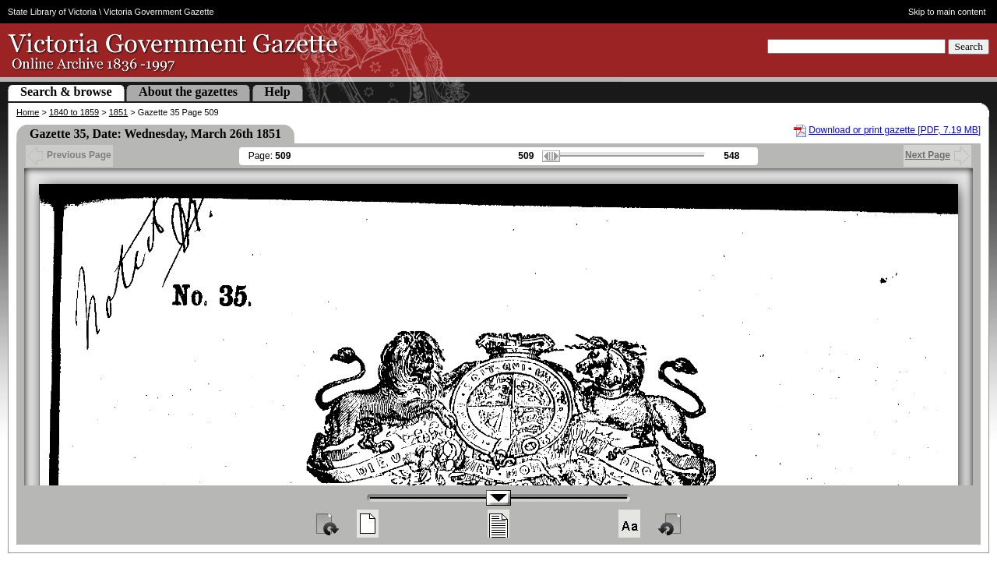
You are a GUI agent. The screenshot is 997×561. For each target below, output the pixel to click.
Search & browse (66, 91)
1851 (118, 112)
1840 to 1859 (74, 112)
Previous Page (69, 155)
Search (968, 46)
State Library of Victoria (52, 11)
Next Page (937, 155)
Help (278, 91)
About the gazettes (188, 91)
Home (27, 112)
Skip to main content (947, 11)
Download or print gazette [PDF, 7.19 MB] (895, 130)
